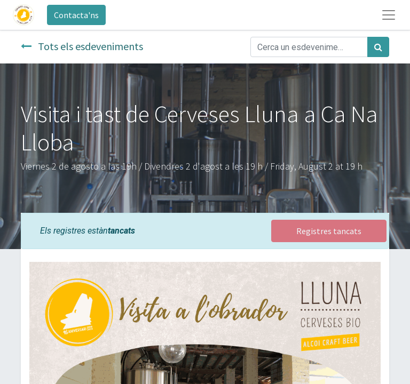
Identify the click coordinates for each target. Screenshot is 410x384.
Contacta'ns (76, 15)
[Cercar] (378, 47)
